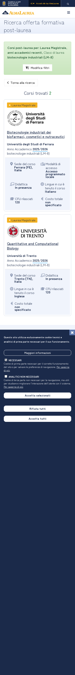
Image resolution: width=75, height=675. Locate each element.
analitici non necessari (24, 376)
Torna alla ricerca (21, 82)
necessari (15, 360)
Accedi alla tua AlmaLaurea (45, 3)
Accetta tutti (37, 418)
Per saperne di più (13, 386)
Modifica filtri (37, 67)
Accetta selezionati (37, 395)
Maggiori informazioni (37, 353)
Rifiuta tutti (37, 409)
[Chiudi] (72, 332)
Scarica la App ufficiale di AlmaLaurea (11, 4)
